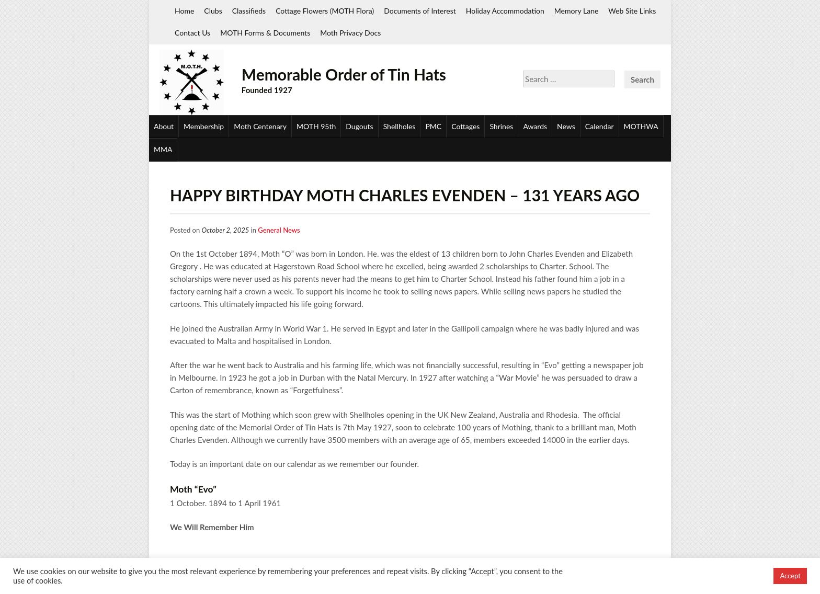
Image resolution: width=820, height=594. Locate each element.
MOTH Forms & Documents (265, 32)
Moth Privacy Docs (350, 32)
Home (184, 10)
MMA (163, 149)
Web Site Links (632, 10)
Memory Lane (576, 10)
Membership (204, 126)
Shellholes (399, 126)
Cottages (465, 126)
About (164, 126)
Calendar (599, 126)
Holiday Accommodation (505, 10)
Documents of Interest (419, 10)
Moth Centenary (260, 126)
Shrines (501, 126)
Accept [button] (790, 576)
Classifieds (249, 10)
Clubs (213, 10)
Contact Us (192, 32)
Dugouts (359, 126)
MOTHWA (641, 126)
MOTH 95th (316, 126)
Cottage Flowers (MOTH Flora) (325, 10)
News (566, 126)
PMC (433, 126)
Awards (535, 126)
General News (279, 230)
